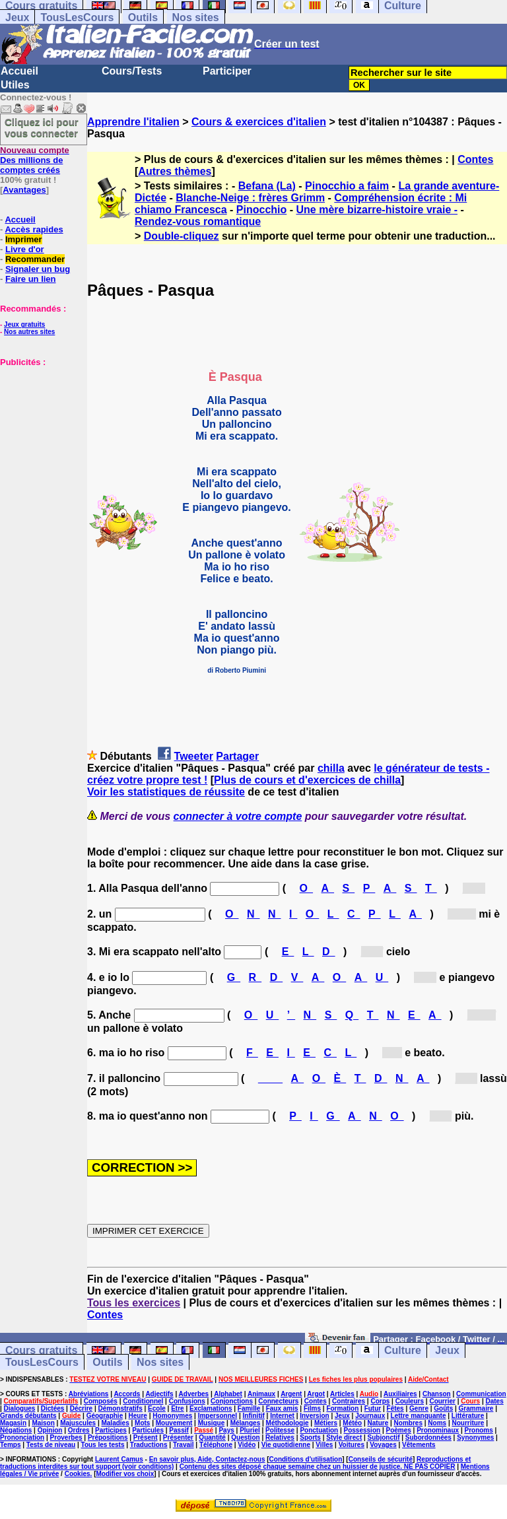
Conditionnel (143, 1401)
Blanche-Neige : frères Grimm (250, 197)
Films (312, 1408)
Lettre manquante (418, 1415)
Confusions (187, 1401)
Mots (142, 1423)
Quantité (212, 1437)
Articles (342, 1394)
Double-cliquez (181, 236)
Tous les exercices (133, 1302)
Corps (379, 1401)
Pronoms (478, 1430)
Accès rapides (34, 229)
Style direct (344, 1437)
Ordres (79, 1430)
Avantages (24, 190)
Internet (282, 1415)
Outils (143, 17)
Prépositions (108, 1437)
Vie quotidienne (285, 1444)
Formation (342, 1408)
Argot (316, 1394)
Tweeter (193, 756)
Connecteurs (278, 1401)
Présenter (178, 1437)
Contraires (348, 1401)
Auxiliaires (400, 1394)
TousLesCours (77, 17)
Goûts (443, 1408)
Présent (145, 1437)
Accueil (19, 71)
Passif (178, 1430)
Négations (16, 1430)
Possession (362, 1430)
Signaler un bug (37, 269)
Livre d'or (24, 249)
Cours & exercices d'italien (258, 121)
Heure (138, 1415)
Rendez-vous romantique (198, 221)
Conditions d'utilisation (306, 1459)
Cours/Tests (132, 71)
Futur (373, 1408)
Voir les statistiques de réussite (166, 791)
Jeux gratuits (24, 324)
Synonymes (475, 1437)
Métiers (325, 1423)
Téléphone (215, 1444)
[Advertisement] (39, 433)
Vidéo (246, 1444)
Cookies (77, 1473)
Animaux (261, 1394)
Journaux (370, 1415)
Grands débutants (28, 1415)
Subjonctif (384, 1437)
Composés (101, 1401)
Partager (237, 756)
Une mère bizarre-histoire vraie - (377, 209)
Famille (249, 1408)
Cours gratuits (41, 1350)
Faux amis (282, 1408)
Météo (352, 1423)
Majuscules (78, 1423)
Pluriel (250, 1430)
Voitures (351, 1444)
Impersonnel (217, 1415)
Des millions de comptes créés (34, 160)
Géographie (104, 1415)
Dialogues (20, 1408)
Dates (494, 1401)
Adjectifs (159, 1394)
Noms (437, 1423)
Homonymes (172, 1415)
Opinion (50, 1430)
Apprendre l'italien (133, 121)
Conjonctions (232, 1401)
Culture (402, 1350)
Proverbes (66, 1437)
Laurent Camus (119, 1459)
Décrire (81, 1408)
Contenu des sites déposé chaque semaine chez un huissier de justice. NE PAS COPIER (318, 1466)
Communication (481, 1394)
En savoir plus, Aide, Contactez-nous (207, 1459)
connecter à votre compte (238, 816)
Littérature (468, 1415)
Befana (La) (267, 185)
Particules (148, 1430)
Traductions (149, 1444)
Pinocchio (261, 209)
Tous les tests (103, 1444)
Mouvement (174, 1423)
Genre (418, 1408)
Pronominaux (438, 1430)
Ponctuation (319, 1430)
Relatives (279, 1437)
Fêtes (395, 1408)
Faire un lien (30, 279)
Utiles (15, 84)
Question (245, 1437)
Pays (226, 1430)
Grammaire (476, 1408)
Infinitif (254, 1415)
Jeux (17, 17)
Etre (177, 1408)
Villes (324, 1444)
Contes (475, 159)
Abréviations (89, 1394)
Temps (10, 1444)
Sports (310, 1437)
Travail (183, 1444)
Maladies (115, 1423)
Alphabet (228, 1394)
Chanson (436, 1394)
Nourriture (468, 1423)
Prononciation (22, 1437)
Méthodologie (287, 1423)
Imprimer (23, 239)
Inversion (314, 1415)
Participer (227, 71)
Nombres (408, 1423)
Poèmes (398, 1430)
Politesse (279, 1430)
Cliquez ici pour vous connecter (42, 127)
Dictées (53, 1408)
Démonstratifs (120, 1408)
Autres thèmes (174, 171)
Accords (127, 1394)
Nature (378, 1423)
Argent (291, 1394)
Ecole (157, 1408)
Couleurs (409, 1401)
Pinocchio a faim (347, 185)
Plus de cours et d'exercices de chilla (307, 780)
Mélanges (245, 1423)
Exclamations (210, 1408)
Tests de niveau (50, 1444)
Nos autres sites (29, 331)
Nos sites (195, 17)
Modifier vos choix (125, 1473)
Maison (43, 1423)
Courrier (442, 1401)
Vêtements (419, 1444)
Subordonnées (428, 1437)
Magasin (13, 1423)
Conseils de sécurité (381, 1459)
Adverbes (194, 1394)
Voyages (383, 1444)
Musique (211, 1423)
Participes (111, 1430)
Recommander (35, 259)
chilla (331, 768)
